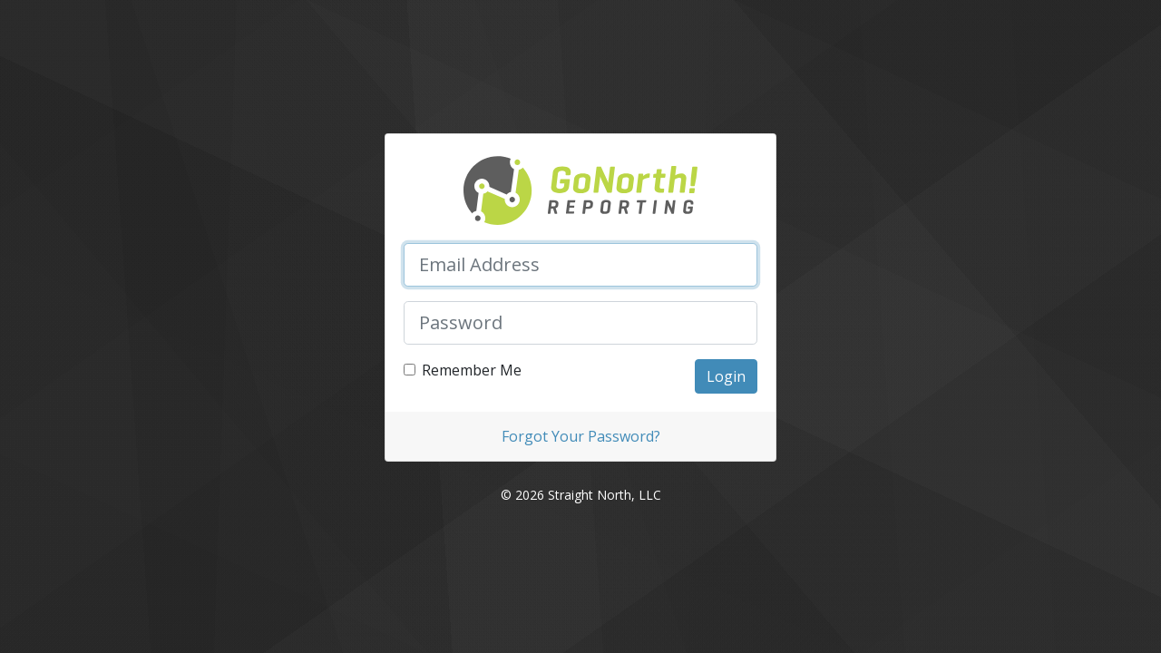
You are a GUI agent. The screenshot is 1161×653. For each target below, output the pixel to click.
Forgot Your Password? (581, 436)
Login (726, 376)
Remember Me (472, 370)
